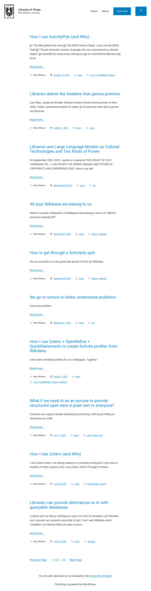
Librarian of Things (29, 9)
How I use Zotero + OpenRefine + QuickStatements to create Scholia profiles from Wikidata (74, 346)
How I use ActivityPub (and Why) (59, 36)
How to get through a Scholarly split (62, 252)
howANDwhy (102, 75)
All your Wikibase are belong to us (61, 204)
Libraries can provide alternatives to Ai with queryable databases (69, 505)
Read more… (37, 66)
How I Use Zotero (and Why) (55, 454)
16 (63, 559)
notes (79, 75)
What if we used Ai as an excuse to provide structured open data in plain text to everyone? (72, 403)
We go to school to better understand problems (73, 297)
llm (94, 185)
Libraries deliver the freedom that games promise (75, 94)
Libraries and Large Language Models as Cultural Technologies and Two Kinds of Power (74, 149)
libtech (112, 75)
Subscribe (122, 11)
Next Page (76, 559)
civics (92, 75)
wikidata (102, 234)
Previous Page (38, 559)
